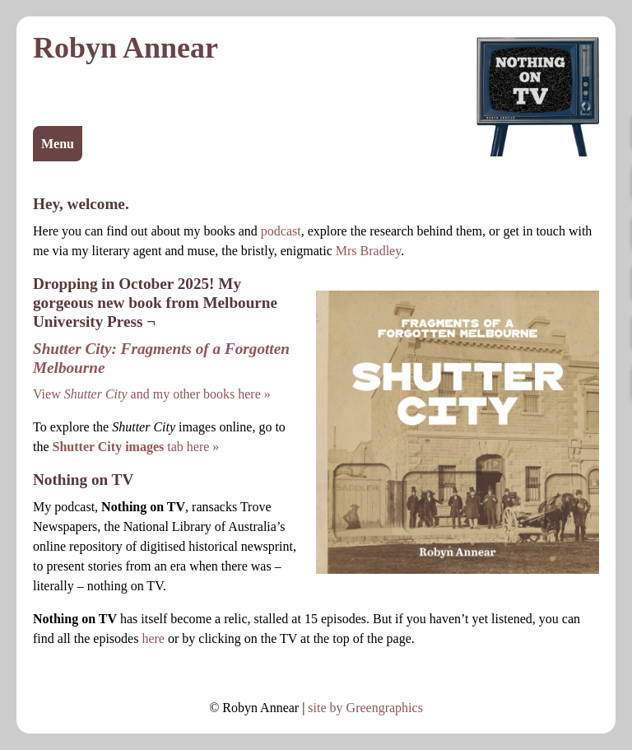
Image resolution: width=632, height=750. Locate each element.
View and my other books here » (152, 394)
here (153, 638)
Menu (57, 144)
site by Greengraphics (365, 708)
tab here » (136, 447)
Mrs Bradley (368, 251)
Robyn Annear (125, 47)
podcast (281, 231)
